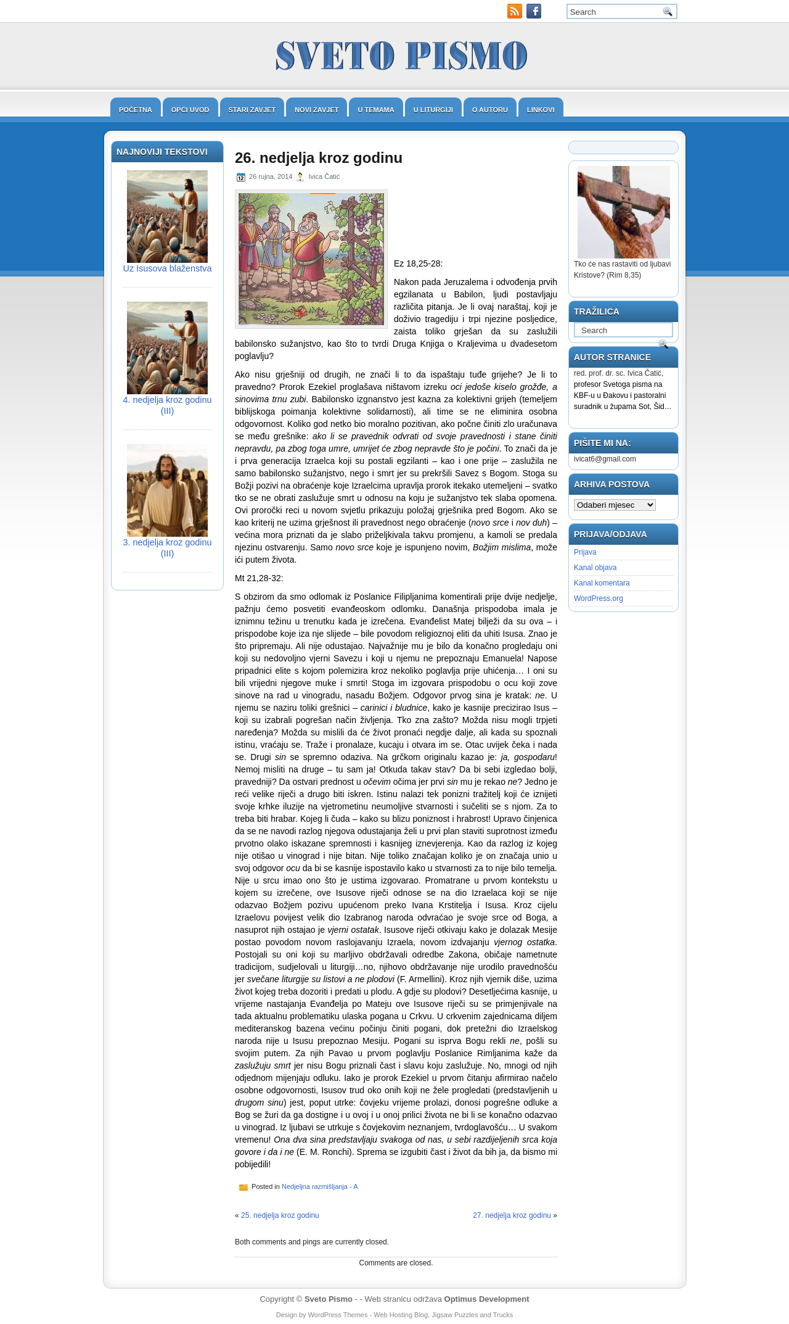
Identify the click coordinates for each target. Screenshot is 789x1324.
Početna (135, 110)
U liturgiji (433, 110)
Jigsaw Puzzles (454, 1314)
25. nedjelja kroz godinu (280, 1215)
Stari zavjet (252, 110)
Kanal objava (595, 567)
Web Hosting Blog (401, 1314)
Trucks (503, 1314)
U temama (376, 110)
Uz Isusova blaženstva (167, 268)
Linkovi (541, 110)
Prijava (585, 552)
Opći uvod (190, 110)
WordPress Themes (338, 1314)
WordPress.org (598, 598)
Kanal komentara (602, 583)
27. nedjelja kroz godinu (512, 1215)
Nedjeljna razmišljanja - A (320, 1186)
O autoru (490, 110)
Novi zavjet (316, 110)
